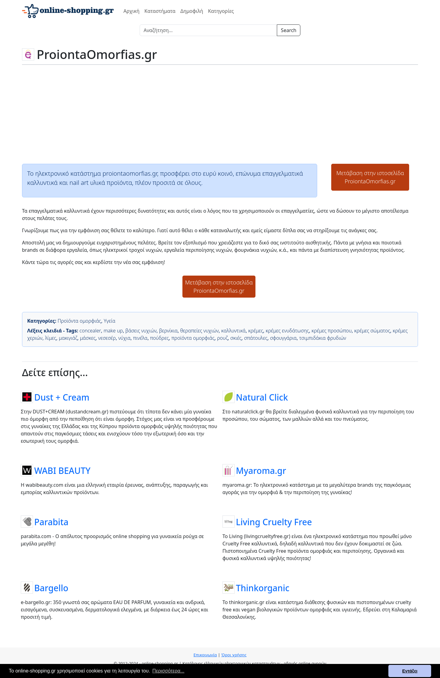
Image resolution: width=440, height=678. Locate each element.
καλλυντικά (233, 330)
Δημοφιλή (191, 11)
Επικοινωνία (205, 655)
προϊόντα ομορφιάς (193, 338)
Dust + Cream (62, 397)
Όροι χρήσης (234, 655)
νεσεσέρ (107, 338)
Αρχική (131, 11)
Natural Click (262, 397)
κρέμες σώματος (372, 330)
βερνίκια (168, 330)
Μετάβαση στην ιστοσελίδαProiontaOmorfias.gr (370, 177)
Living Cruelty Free (274, 521)
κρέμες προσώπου (332, 330)
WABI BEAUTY (62, 470)
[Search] (208, 30)
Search (288, 30)
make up (113, 330)
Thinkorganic (262, 587)
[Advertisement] (220, 113)
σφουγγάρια (283, 338)
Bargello (51, 587)
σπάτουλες (256, 338)
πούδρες (159, 338)
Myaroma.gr (261, 470)
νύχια (124, 338)
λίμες (50, 338)
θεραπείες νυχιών (199, 330)
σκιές (236, 338)
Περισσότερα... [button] (168, 670)
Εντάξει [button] (409, 671)
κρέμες (255, 330)
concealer (90, 330)
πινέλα (140, 338)
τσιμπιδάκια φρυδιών (322, 338)
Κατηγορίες (221, 11)
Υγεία (109, 320)
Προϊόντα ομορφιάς (79, 320)
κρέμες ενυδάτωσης (287, 330)
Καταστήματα (160, 11)
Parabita (51, 521)
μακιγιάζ (68, 338)
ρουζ (222, 338)
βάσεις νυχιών (140, 330)
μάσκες (87, 338)
